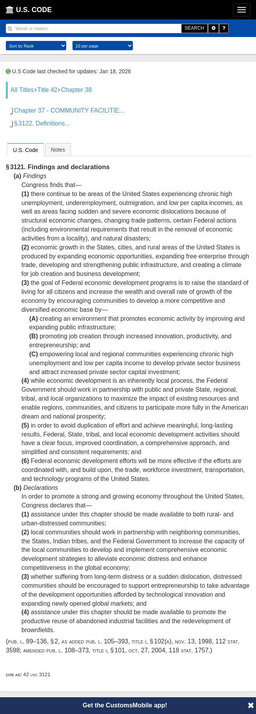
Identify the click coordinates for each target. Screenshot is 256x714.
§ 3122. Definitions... (42, 123)
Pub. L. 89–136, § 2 (33, 641)
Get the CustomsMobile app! (125, 705)
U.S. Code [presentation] (25, 150)
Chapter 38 (76, 90)
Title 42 (47, 90)
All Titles (22, 90)
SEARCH (194, 28)
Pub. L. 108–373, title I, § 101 (85, 650)
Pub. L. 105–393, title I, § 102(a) (128, 641)
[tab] (25, 149)
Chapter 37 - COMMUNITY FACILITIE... (69, 110)
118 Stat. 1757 (188, 650)
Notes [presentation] (58, 150)
